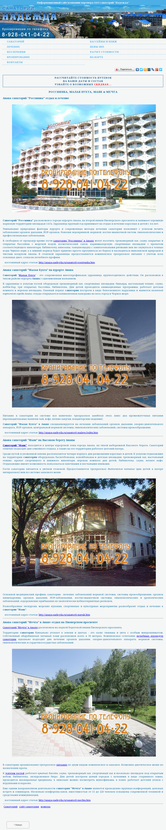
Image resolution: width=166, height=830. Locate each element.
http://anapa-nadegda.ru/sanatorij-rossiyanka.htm (67, 262)
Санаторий (15, 41)
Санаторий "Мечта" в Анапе (20, 627)
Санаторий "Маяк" (15, 445)
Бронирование (18, 57)
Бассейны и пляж (103, 41)
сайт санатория (29, 806)
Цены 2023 (97, 46)
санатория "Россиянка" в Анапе (73, 240)
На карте (96, 57)
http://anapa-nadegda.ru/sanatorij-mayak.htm (64, 614)
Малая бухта (27, 275)
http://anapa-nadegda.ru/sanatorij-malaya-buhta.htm (68, 432)
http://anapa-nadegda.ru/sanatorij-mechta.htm (65, 800)
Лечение (13, 46)
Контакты (15, 62)
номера (45, 806)
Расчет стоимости (104, 52)
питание (61, 764)
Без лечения (16, 52)
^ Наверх (18, 825)
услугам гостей (15, 773)
